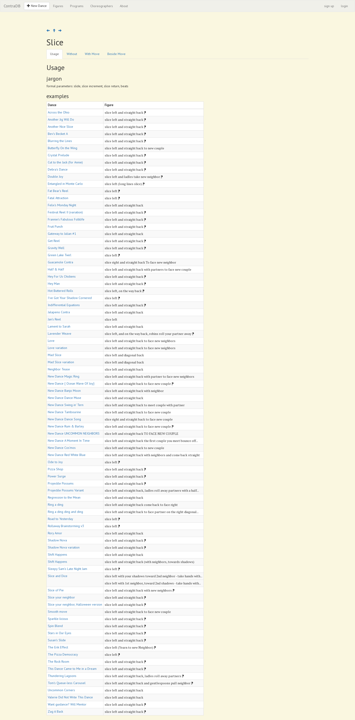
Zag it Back (55, 711)
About (124, 6)
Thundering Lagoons (62, 676)
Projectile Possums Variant (66, 490)
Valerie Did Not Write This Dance (70, 697)
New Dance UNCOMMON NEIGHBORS (74, 433)
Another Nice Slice (60, 127)
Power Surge (57, 476)
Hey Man (54, 284)
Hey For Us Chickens (62, 276)
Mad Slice (54, 355)
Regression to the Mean (64, 497)
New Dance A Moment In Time (69, 440)
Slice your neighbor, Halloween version (75, 604)
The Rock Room (58, 661)
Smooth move (57, 612)
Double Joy (55, 176)
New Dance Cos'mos (62, 448)
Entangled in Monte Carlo (65, 184)
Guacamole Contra (60, 262)
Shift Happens (57, 554)
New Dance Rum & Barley (66, 426)
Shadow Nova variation (64, 547)
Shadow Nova (57, 540)
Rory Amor (55, 533)
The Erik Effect (58, 647)
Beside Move (116, 54)
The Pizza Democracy (63, 654)
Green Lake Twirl (59, 255)
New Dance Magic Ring (63, 376)
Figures (58, 6)
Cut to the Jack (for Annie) (65, 162)
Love (51, 341)
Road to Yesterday (60, 519)
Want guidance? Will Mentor (67, 704)
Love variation (57, 348)
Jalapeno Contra (59, 312)
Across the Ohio (58, 112)
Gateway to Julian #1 (62, 234)
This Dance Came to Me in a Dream (72, 669)
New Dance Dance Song (64, 419)
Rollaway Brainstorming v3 (66, 526)
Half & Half (56, 269)
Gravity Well (56, 248)
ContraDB (12, 6)
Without (72, 54)
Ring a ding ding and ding (65, 512)
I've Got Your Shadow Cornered (70, 298)
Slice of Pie (56, 590)
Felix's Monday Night (62, 205)
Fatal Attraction (58, 198)
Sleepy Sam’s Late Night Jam (67, 569)
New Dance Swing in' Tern (65, 405)
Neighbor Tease (59, 369)
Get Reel (54, 241)
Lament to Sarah (59, 326)
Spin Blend (55, 626)
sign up (329, 6)
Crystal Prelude (58, 155)
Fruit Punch (55, 226)
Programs (76, 6)
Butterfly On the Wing (62, 148)
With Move (92, 54)
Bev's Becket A (58, 134)
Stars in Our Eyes (59, 633)
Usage (54, 54)
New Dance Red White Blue (67, 455)
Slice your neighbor (61, 597)
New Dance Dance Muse (64, 398)
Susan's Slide (57, 640)
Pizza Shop (55, 469)
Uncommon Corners (61, 690)
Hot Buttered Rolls (60, 291)
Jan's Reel (54, 319)
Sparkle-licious (58, 619)
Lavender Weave (59, 333)
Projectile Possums (61, 483)
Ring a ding (55, 504)
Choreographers (101, 6)
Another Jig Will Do (61, 119)
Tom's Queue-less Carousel (67, 683)
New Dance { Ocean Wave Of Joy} (71, 383)
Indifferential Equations (64, 305)
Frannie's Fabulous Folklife (66, 219)
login (344, 6)
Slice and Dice (57, 576)
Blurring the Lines (60, 141)
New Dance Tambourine (64, 412)
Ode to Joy (55, 462)
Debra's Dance (58, 169)
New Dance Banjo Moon (64, 391)
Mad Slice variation (61, 362)
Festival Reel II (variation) (65, 212)
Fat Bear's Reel (58, 191)
